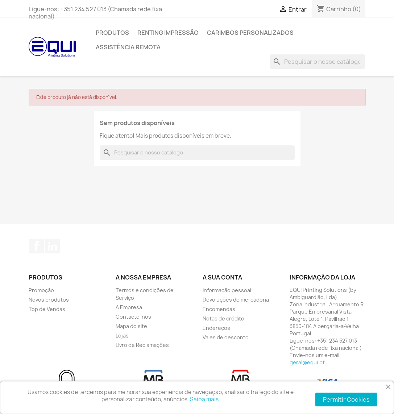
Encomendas (219, 309)
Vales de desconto (226, 337)
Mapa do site (131, 326)
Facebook (36, 246)
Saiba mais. (205, 399)
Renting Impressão (168, 33)
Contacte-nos (133, 316)
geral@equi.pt (307, 362)
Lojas (122, 335)
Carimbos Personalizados (250, 33)
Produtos (112, 33)
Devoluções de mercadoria (236, 299)
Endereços (216, 327)
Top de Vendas (47, 309)
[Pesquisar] (317, 61)
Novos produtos (49, 299)
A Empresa (129, 307)
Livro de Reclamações (142, 344)
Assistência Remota (128, 47)
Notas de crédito (223, 318)
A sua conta (222, 277)
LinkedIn (52, 246)
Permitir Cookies (346, 399)
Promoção (41, 290)
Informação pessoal (227, 290)
